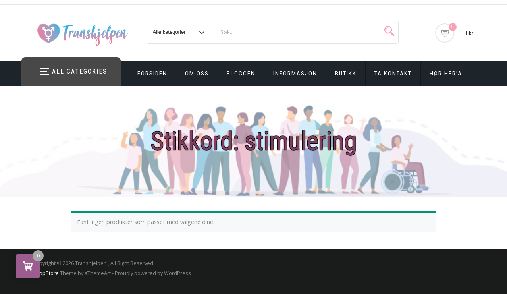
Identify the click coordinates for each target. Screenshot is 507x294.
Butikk (346, 73)
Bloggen (241, 73)
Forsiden (152, 73)
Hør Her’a (446, 73)
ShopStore (46, 273)
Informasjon (295, 73)
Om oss (197, 73)
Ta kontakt (393, 73)
